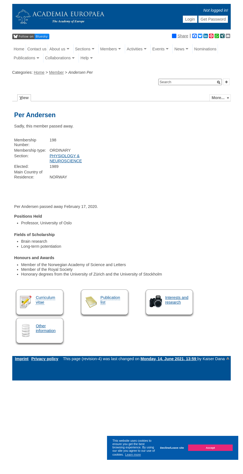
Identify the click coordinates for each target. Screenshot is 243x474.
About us (57, 49)
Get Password (213, 19)
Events (158, 49)
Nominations (205, 49)
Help (85, 58)
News (179, 49)
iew (24, 97)
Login (190, 19)
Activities (135, 49)
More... (218, 97)
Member (56, 72)
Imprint (22, 359)
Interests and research (176, 299)
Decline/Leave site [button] (172, 447)
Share (180, 36)
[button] (219, 82)
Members (108, 49)
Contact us (37, 49)
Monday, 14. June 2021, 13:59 (168, 359)
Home (19, 49)
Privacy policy (44, 359)
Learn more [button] (133, 454)
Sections (82, 49)
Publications (24, 58)
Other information (45, 328)
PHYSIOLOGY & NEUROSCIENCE (66, 158)
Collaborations (58, 58)
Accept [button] (210, 447)
